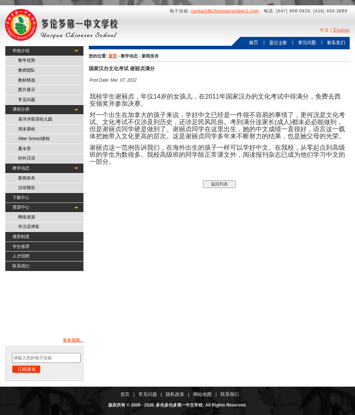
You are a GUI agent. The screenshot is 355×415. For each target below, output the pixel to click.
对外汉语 (26, 158)
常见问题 (26, 99)
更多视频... (73, 340)
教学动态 (20, 168)
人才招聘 (20, 256)
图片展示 (26, 89)
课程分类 (20, 109)
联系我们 (20, 266)
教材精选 (26, 80)
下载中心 (20, 197)
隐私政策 (175, 394)
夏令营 (24, 148)
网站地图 (202, 394)
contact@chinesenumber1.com (225, 11)
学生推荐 (20, 246)
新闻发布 (26, 178)
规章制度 (20, 236)
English (341, 30)
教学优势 (26, 60)
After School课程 (34, 138)
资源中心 (20, 207)
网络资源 (26, 217)
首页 (112, 56)
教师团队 (26, 70)
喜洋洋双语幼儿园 (35, 119)
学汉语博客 (28, 226)
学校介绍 (20, 50)
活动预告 (26, 187)
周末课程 (26, 129)
